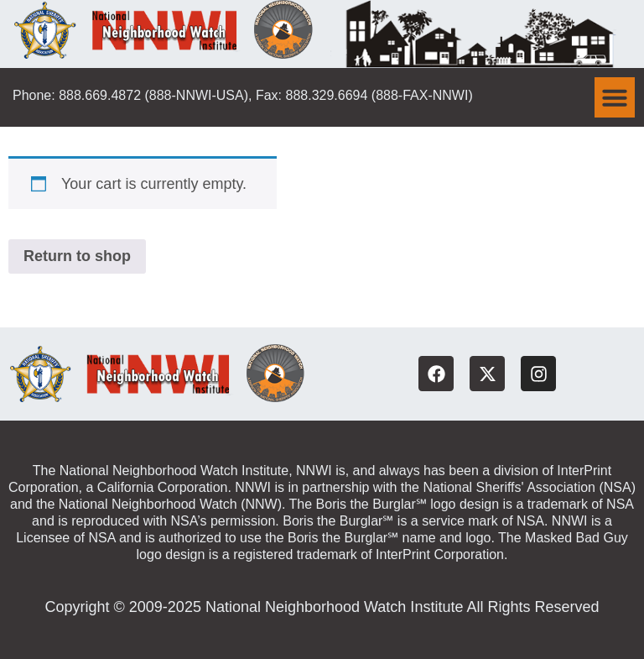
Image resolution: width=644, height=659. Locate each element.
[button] (614, 97)
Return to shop (77, 256)
